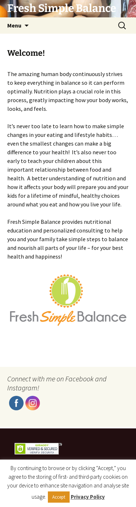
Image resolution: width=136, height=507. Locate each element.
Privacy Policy (88, 496)
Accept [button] (58, 497)
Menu (14, 25)
